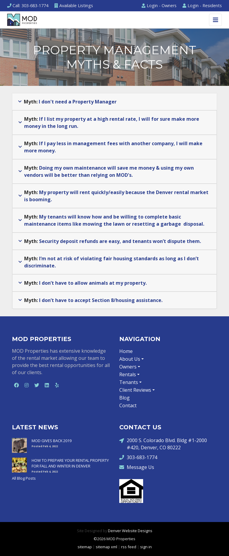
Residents (202, 5)
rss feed (128, 546)
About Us (129, 359)
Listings (73, 5)
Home (126, 351)
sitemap (85, 546)
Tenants (128, 382)
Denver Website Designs (130, 530)
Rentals (127, 374)
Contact (128, 405)
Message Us (136, 467)
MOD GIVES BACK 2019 (52, 440)
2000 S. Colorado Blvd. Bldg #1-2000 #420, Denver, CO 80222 (163, 444)
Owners (159, 5)
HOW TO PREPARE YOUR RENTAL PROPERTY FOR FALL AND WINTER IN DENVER (70, 463)
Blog (124, 397)
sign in (146, 546)
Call (27, 5)
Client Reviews (135, 390)
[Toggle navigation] (215, 20)
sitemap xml (106, 546)
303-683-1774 (138, 457)
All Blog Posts (24, 478)
